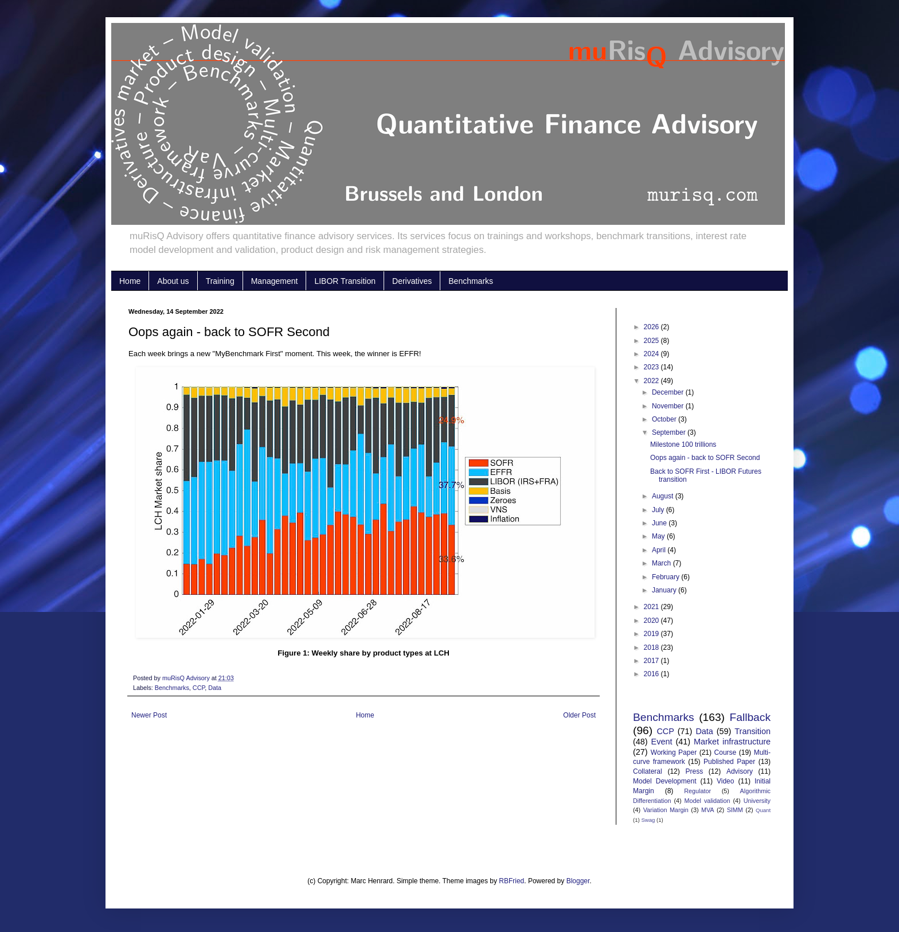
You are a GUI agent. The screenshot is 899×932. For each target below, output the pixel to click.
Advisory (739, 771)
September (669, 432)
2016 (652, 674)
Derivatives (412, 281)
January (665, 590)
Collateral (647, 771)
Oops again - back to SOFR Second (705, 458)
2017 (652, 661)
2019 (652, 634)
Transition (752, 731)
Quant (763, 810)
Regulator (697, 790)
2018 (652, 648)
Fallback (750, 717)
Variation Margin (666, 809)
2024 (652, 354)
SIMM (735, 809)
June (660, 523)
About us (173, 281)
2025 (652, 341)
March (662, 563)
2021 (652, 607)
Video (725, 781)
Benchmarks (470, 281)
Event (662, 741)
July (659, 510)
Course (725, 752)
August (663, 496)
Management (274, 281)
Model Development (664, 781)
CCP (199, 687)
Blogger (578, 881)
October (665, 419)
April (659, 550)
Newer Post (149, 715)
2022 (652, 381)
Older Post (579, 715)
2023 (652, 367)
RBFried (511, 881)
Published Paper (729, 762)
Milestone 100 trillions (683, 444)
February (666, 577)
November (669, 406)
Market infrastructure (732, 741)
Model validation (707, 800)
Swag (648, 820)
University (757, 800)
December (669, 392)
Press (694, 771)
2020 (652, 621)
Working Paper (674, 752)
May (659, 536)
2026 (652, 327)
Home (129, 281)
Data (214, 687)
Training (220, 281)
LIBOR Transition (345, 281)
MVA (707, 809)
